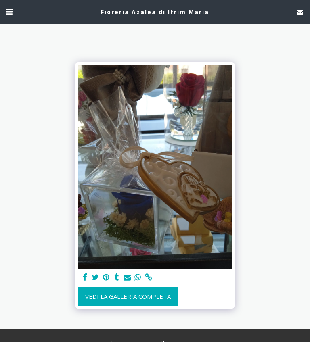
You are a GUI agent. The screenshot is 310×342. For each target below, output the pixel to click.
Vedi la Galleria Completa (128, 296)
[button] (9, 11)
